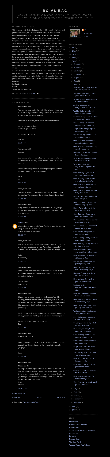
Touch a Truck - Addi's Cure (79, 445)
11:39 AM (22, 235)
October (77, 71)
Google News (74, 427)
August (76, 78)
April (76, 392)
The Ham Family (75, 442)
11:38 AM (22, 217)
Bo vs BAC (55, 11)
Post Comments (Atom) (31, 402)
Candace (21, 223)
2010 (74, 54)
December (78, 64)
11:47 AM (22, 288)
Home (39, 397)
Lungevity (73, 436)
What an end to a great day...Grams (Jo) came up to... (84, 166)
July (75, 81)
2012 (74, 48)
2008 (74, 61)
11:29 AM (22, 198)
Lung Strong (73, 433)
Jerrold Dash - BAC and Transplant (82, 430)
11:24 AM (22, 143)
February (77, 399)
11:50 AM (22, 327)
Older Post (61, 397)
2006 (74, 410)
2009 (74, 58)
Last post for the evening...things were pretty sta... (84, 287)
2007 (74, 407)
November (78, 67)
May (75, 389)
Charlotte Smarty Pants (78, 424)
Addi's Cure (73, 421)
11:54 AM (22, 356)
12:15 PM (22, 388)
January (77, 402)
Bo (85, 30)
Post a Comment (18, 394)
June (76, 84)
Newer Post (16, 397)
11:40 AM (22, 261)
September (78, 74)
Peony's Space (74, 439)
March (76, 395)
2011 (74, 51)
